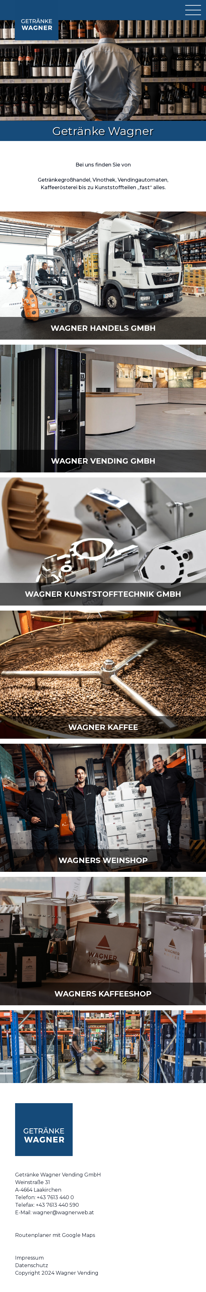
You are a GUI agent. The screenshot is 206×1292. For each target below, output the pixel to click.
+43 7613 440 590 (57, 1205)
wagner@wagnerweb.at (63, 1213)
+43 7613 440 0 (55, 1197)
